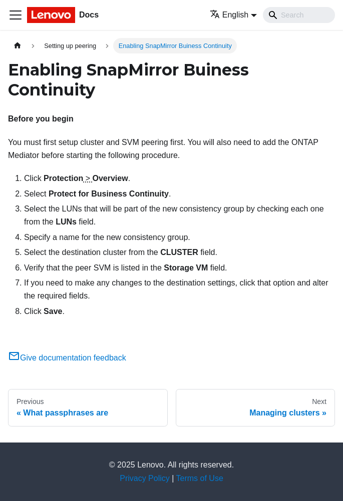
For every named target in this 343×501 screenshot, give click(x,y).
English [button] (229, 14)
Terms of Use (199, 478)
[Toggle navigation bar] (15, 15)
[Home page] (17, 46)
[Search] (299, 15)
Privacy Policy (145, 478)
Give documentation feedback (67, 358)
